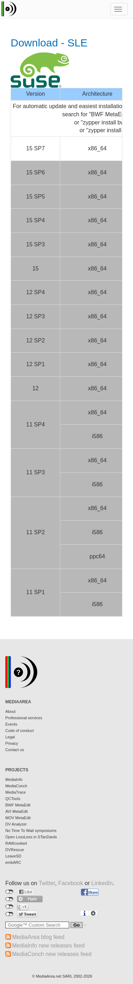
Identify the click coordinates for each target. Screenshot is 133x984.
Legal (10, 737)
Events (11, 724)
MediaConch (16, 786)
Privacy (11, 743)
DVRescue (14, 850)
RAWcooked (16, 843)
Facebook (70, 883)
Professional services (23, 718)
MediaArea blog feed (38, 937)
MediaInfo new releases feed (48, 946)
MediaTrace (15, 792)
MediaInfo (13, 779)
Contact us (14, 750)
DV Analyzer (16, 824)
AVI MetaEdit (16, 811)
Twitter (47, 883)
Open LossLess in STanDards (31, 837)
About (10, 711)
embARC (13, 862)
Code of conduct (19, 730)
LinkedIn (102, 883)
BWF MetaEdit (18, 805)
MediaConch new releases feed (52, 954)
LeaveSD (13, 856)
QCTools (12, 798)
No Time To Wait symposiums (30, 830)
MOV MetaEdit (18, 818)
